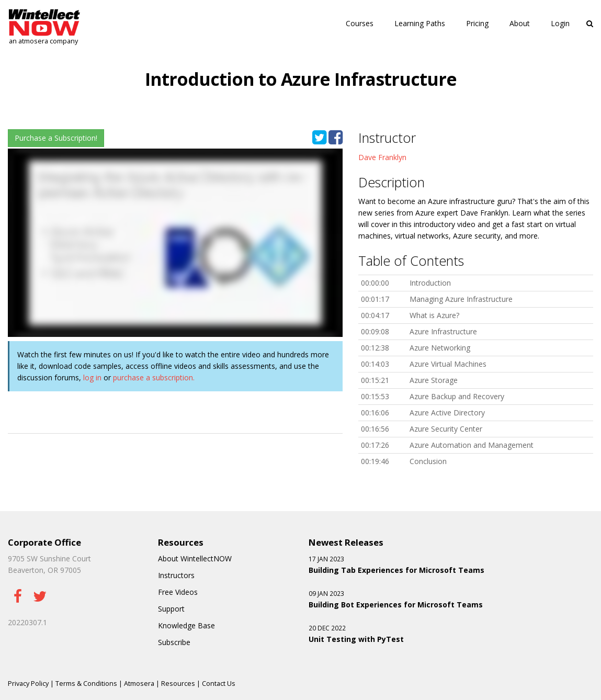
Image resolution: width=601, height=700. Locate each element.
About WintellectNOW (195, 558)
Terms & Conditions (86, 683)
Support (171, 609)
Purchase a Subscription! (56, 138)
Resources (178, 683)
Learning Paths (419, 23)
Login (560, 23)
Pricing (477, 23)
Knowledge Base (186, 625)
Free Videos (178, 592)
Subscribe (174, 642)
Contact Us (218, 683)
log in (92, 377)
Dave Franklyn (382, 157)
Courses (359, 23)
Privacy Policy (28, 683)
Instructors (176, 575)
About (519, 23)
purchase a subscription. (154, 377)
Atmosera (139, 683)
